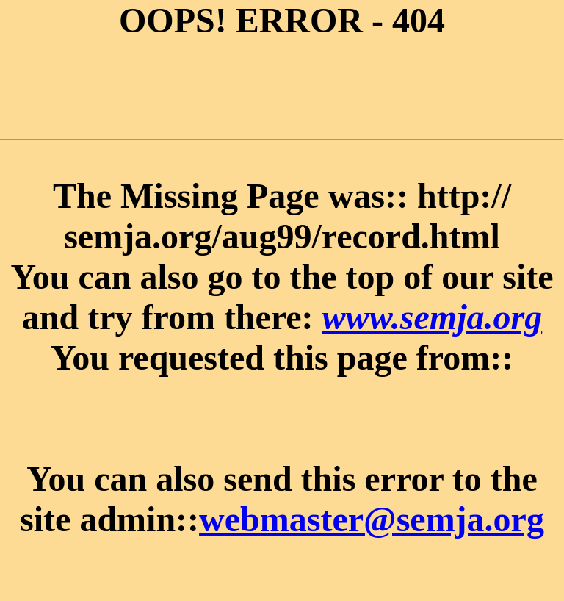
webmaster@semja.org (371, 519)
